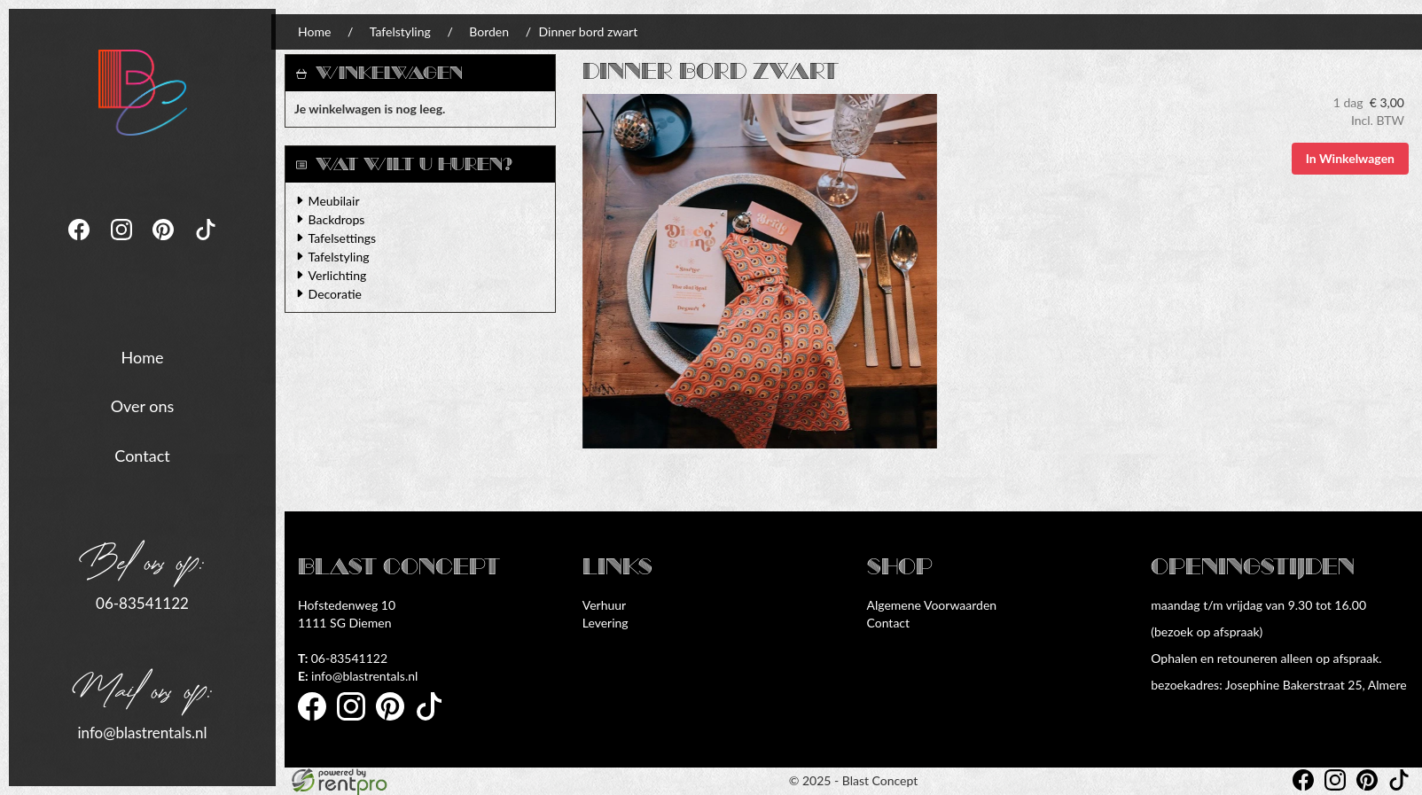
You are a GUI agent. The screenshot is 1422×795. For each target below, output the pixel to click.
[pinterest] (165, 244)
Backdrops (337, 219)
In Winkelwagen (1350, 158)
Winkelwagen (389, 73)
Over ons (143, 405)
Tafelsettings (342, 238)
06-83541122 (142, 602)
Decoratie (335, 293)
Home (142, 355)
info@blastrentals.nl (142, 730)
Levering (605, 622)
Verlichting (338, 275)
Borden (489, 31)
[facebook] (80, 244)
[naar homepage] (142, 90)
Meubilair (334, 200)
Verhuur (604, 604)
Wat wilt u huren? (404, 164)
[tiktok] (205, 244)
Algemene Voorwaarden (932, 604)
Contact (141, 454)
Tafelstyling (400, 31)
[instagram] (123, 244)
